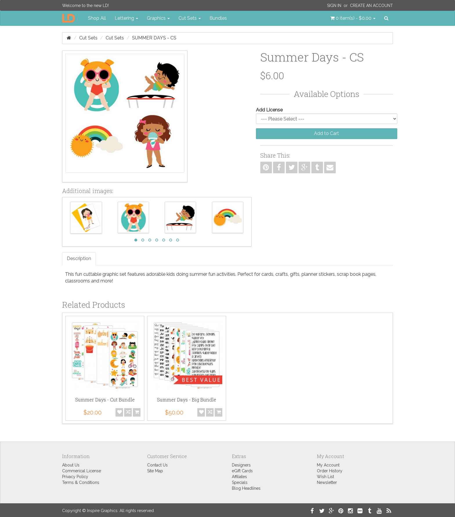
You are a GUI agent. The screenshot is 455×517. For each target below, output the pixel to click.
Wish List (325, 476)
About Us (71, 465)
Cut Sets (88, 38)
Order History (329, 471)
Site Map (155, 471)
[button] (353, 18)
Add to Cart (326, 133)
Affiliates (239, 476)
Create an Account (371, 5)
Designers (241, 465)
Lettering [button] (126, 18)
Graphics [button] (158, 18)
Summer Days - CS (154, 38)
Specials (240, 482)
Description (79, 258)
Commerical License (81, 471)
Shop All (97, 18)
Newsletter (327, 482)
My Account (328, 465)
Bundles (218, 18)
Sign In (334, 5)
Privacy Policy (75, 476)
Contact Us (157, 465)
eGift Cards (242, 471)
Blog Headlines (246, 488)
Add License (269, 110)
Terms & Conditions (80, 482)
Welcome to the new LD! (85, 5)
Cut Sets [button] (189, 18)
